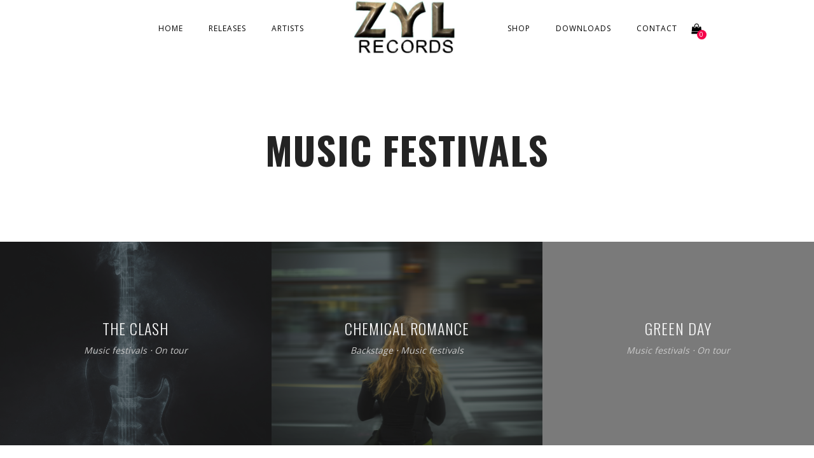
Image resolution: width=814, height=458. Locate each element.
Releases (227, 28)
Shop (518, 28)
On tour (171, 351)
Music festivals (115, 351)
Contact (657, 28)
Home (170, 28)
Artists (288, 28)
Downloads (583, 28)
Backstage (371, 351)
